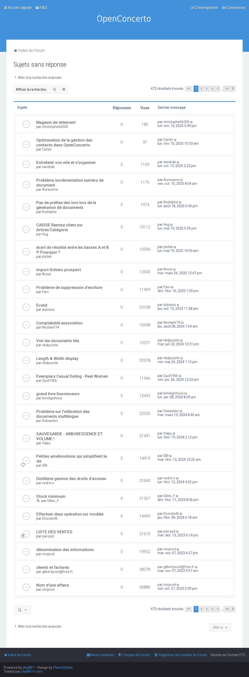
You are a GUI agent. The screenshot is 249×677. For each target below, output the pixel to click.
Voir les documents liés (57, 340)
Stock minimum (50, 496)
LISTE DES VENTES (54, 531)
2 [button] (201, 88)
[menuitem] (41, 7)
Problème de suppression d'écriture (69, 287)
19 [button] (226, 88)
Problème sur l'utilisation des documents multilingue (63, 414)
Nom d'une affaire (52, 585)
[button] (188, 88)
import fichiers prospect (58, 269)
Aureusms (50, 189)
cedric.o (48, 483)
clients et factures (52, 567)
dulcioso (48, 310)
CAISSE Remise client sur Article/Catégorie (59, 227)
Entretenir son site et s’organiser (66, 162)
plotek (47, 256)
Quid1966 (49, 381)
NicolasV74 (50, 327)
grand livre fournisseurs (58, 393)
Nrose (46, 274)
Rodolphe (49, 212)
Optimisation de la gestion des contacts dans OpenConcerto (64, 142)
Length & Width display (57, 358)
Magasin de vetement (56, 122)
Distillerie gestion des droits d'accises (71, 478)
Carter (47, 149)
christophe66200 (55, 127)
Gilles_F (53, 501)
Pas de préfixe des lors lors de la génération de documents (66, 205)
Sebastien (50, 421)
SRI (44, 465)
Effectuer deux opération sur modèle (69, 514)
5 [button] (217, 88)
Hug (45, 234)
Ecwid (41, 305)
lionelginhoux (52, 398)
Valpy (46, 443)
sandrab (48, 167)
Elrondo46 (50, 518)
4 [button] (212, 88)
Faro (45, 292)
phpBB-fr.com (32, 671)
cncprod (48, 554)
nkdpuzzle (50, 345)
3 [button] (207, 88)
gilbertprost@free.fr (57, 572)
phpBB (28, 667)
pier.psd (48, 536)
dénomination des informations (65, 549)
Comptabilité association (59, 323)
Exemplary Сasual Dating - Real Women (72, 376)
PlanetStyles (63, 667)
